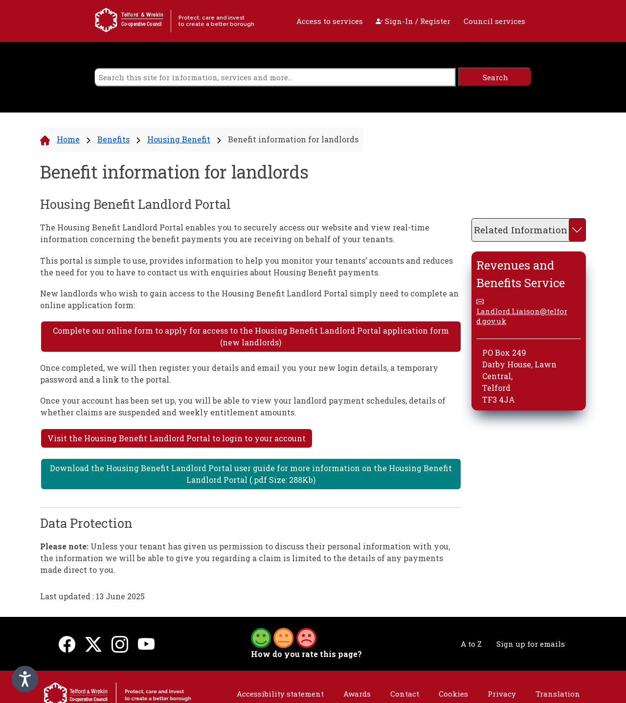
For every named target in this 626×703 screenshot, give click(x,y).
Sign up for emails (530, 644)
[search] (275, 77)
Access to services (329, 21)
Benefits (113, 139)
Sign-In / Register (413, 21)
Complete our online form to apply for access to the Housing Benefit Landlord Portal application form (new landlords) (251, 336)
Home (68, 139)
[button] (283, 637)
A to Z (471, 644)
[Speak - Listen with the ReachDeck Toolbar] (25, 679)
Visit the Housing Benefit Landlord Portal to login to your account (176, 438)
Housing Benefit (178, 139)
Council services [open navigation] (494, 21)
